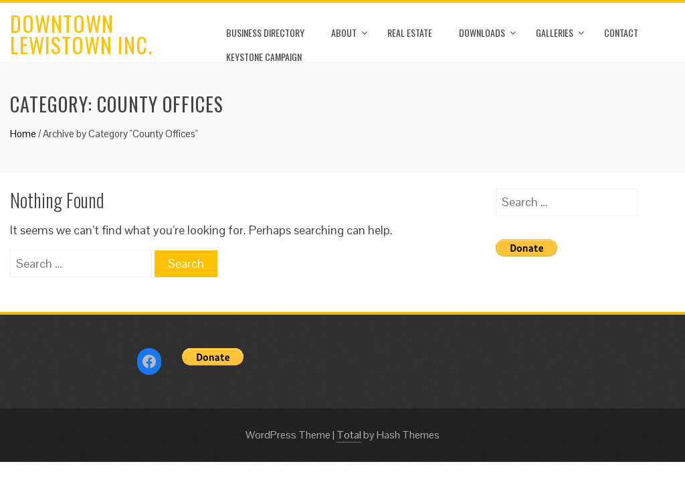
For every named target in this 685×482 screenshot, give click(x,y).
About (344, 32)
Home (23, 133)
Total (348, 435)
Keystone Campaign (264, 57)
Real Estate (409, 32)
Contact (621, 32)
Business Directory (265, 32)
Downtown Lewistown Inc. (81, 33)
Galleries (554, 32)
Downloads (482, 32)
